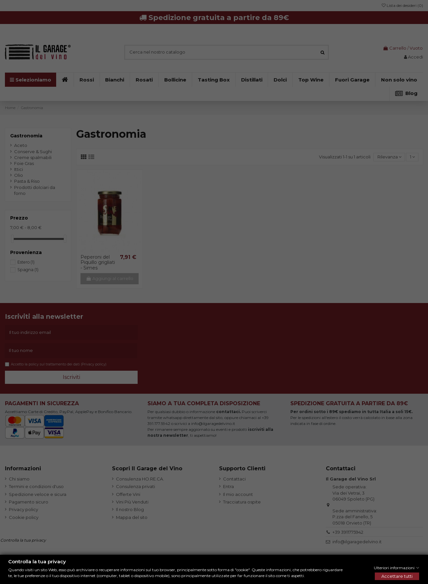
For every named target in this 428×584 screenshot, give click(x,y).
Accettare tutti (397, 576)
